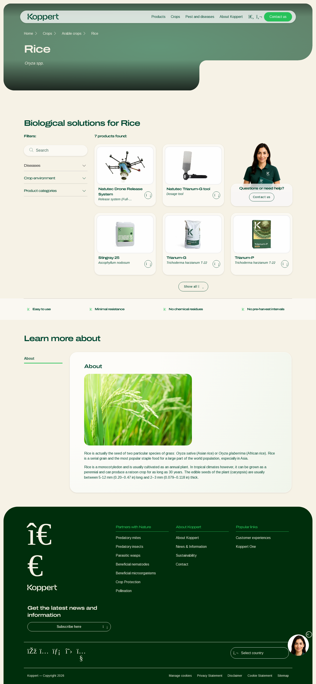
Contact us (278, 17)
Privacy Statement (209, 675)
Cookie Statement (260, 675)
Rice (94, 33)
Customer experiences (253, 538)
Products (158, 17)
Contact (182, 564)
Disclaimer (235, 675)
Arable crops (71, 33)
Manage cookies (180, 675)
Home (28, 33)
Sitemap (283, 675)
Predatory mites (128, 538)
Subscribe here (83, 626)
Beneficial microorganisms (136, 573)
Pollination (124, 591)
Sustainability (186, 555)
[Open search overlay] (251, 17)
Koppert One (246, 546)
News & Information (191, 546)
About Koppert (231, 17)
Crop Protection (128, 582)
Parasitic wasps (128, 555)
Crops (175, 17)
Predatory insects (129, 546)
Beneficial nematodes (132, 564)
